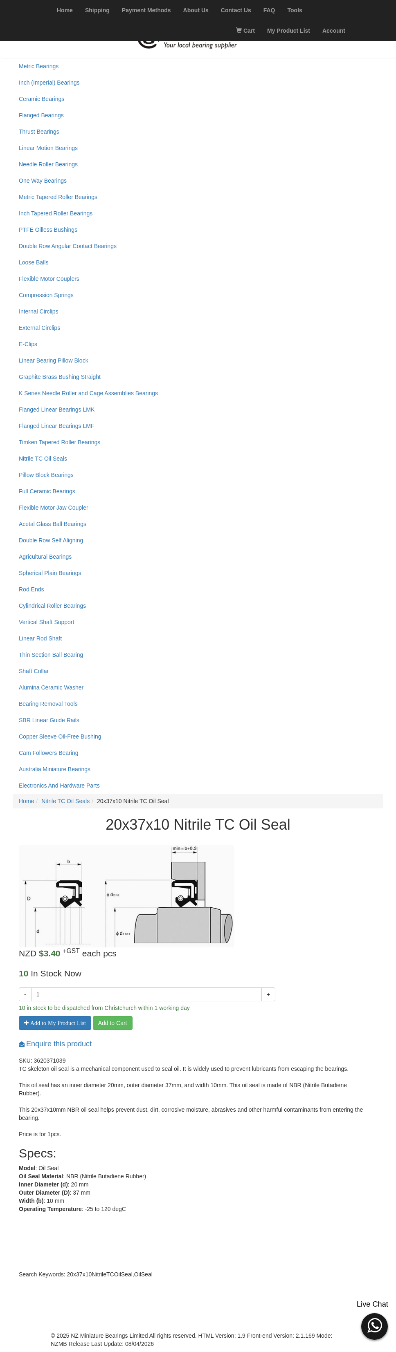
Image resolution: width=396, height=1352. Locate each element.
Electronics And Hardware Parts (59, 785)
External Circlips (39, 328)
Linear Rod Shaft (40, 638)
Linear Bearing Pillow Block (53, 360)
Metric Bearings (39, 66)
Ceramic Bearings (41, 99)
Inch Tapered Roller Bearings (55, 213)
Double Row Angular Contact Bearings (68, 246)
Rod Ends (31, 589)
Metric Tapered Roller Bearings (58, 197)
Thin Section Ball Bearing (51, 654)
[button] (374, 1325)
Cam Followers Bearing (49, 753)
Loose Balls (33, 262)
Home (26, 801)
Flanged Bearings (41, 115)
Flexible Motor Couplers (49, 278)
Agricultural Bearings (45, 556)
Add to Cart (112, 1023)
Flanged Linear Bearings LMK (56, 409)
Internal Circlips (38, 311)
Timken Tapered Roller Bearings (59, 442)
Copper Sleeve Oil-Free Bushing (60, 736)
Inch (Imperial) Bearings (49, 82)
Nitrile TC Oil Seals (43, 458)
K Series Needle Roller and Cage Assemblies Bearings (88, 393)
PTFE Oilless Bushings (48, 229)
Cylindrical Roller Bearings (52, 605)
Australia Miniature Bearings (54, 769)
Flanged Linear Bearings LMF (56, 426)
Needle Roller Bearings (48, 164)
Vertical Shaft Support (46, 622)
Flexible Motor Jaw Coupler (53, 507)
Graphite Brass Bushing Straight (60, 377)
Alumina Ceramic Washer (51, 687)
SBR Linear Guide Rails (49, 720)
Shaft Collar (34, 671)
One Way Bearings (43, 180)
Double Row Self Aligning (51, 540)
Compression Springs (46, 295)
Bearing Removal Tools (48, 704)
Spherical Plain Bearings (50, 573)
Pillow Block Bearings (46, 475)
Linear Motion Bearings (48, 148)
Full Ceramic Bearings (47, 491)
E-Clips (28, 344)
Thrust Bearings (39, 131)
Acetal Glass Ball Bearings (52, 524)
